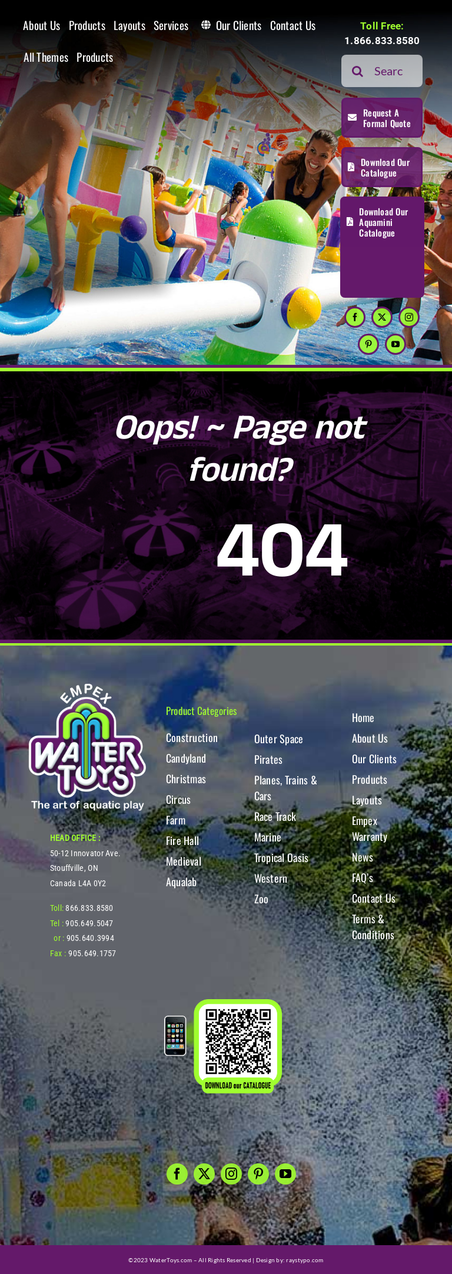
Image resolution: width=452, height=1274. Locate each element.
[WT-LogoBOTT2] (87, 687)
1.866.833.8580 (382, 40)
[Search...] (382, 71)
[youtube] (395, 344)
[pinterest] (368, 344)
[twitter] (382, 317)
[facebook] (354, 317)
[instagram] (409, 317)
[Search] (357, 71)
